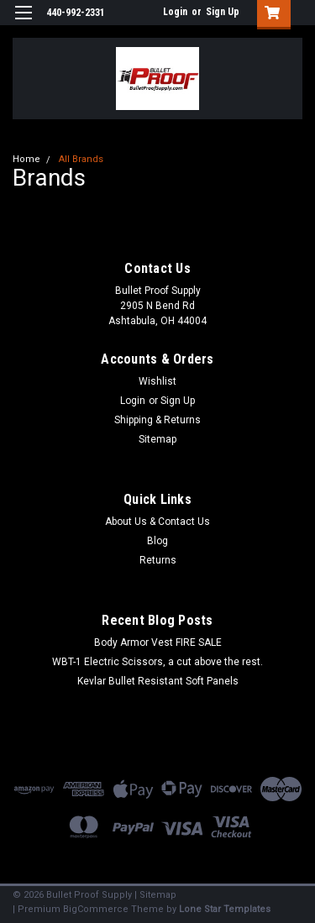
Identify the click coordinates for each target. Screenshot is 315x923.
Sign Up (222, 12)
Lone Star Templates (224, 909)
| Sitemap (155, 894)
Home (26, 159)
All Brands (81, 159)
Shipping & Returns (157, 420)
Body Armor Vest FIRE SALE (158, 642)
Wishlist (157, 381)
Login (175, 12)
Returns (157, 560)
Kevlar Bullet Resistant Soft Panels (158, 681)
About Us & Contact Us (157, 521)
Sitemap (157, 439)
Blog (157, 541)
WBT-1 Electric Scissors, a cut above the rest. (157, 662)
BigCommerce (96, 909)
